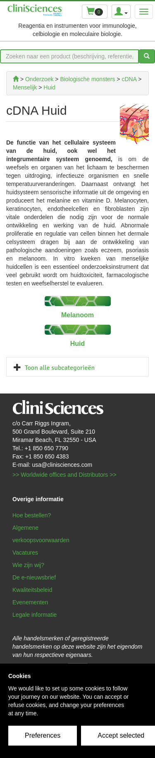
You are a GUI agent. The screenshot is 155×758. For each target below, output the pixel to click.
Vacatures (25, 552)
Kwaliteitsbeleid (32, 590)
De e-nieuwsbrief (34, 577)
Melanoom (77, 315)
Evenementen (30, 602)
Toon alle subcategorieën (60, 368)
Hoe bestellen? (31, 515)
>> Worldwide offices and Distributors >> (64, 474)
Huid (77, 343)
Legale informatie (34, 614)
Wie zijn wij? (28, 565)
